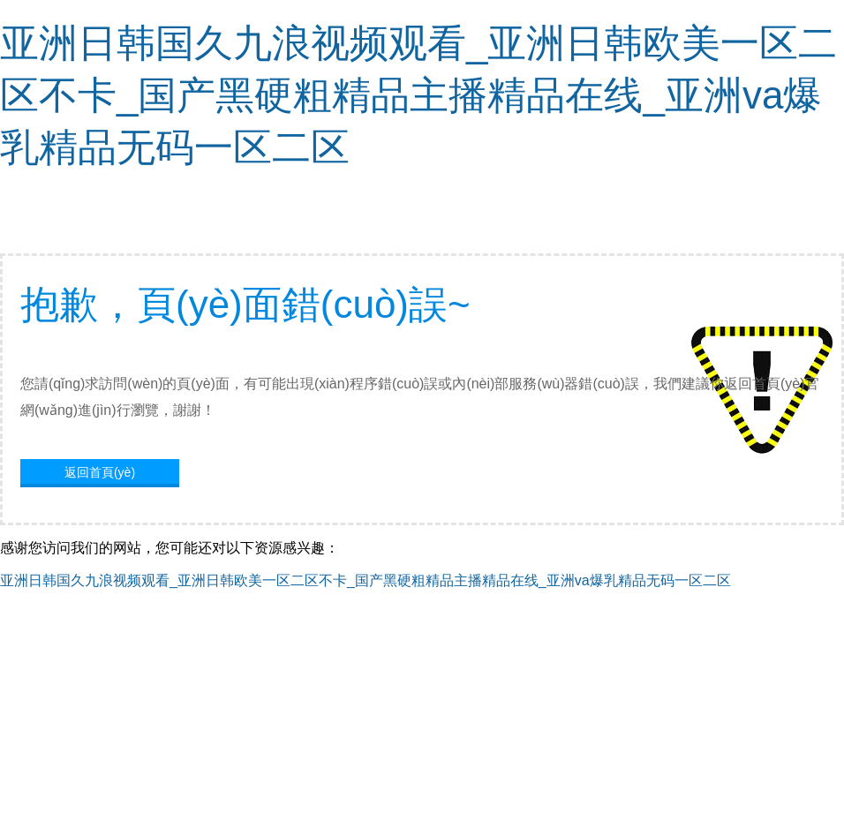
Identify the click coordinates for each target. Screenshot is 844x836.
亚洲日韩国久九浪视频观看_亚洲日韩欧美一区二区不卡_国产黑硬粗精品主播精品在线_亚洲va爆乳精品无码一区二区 (418, 95)
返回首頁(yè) (99, 472)
